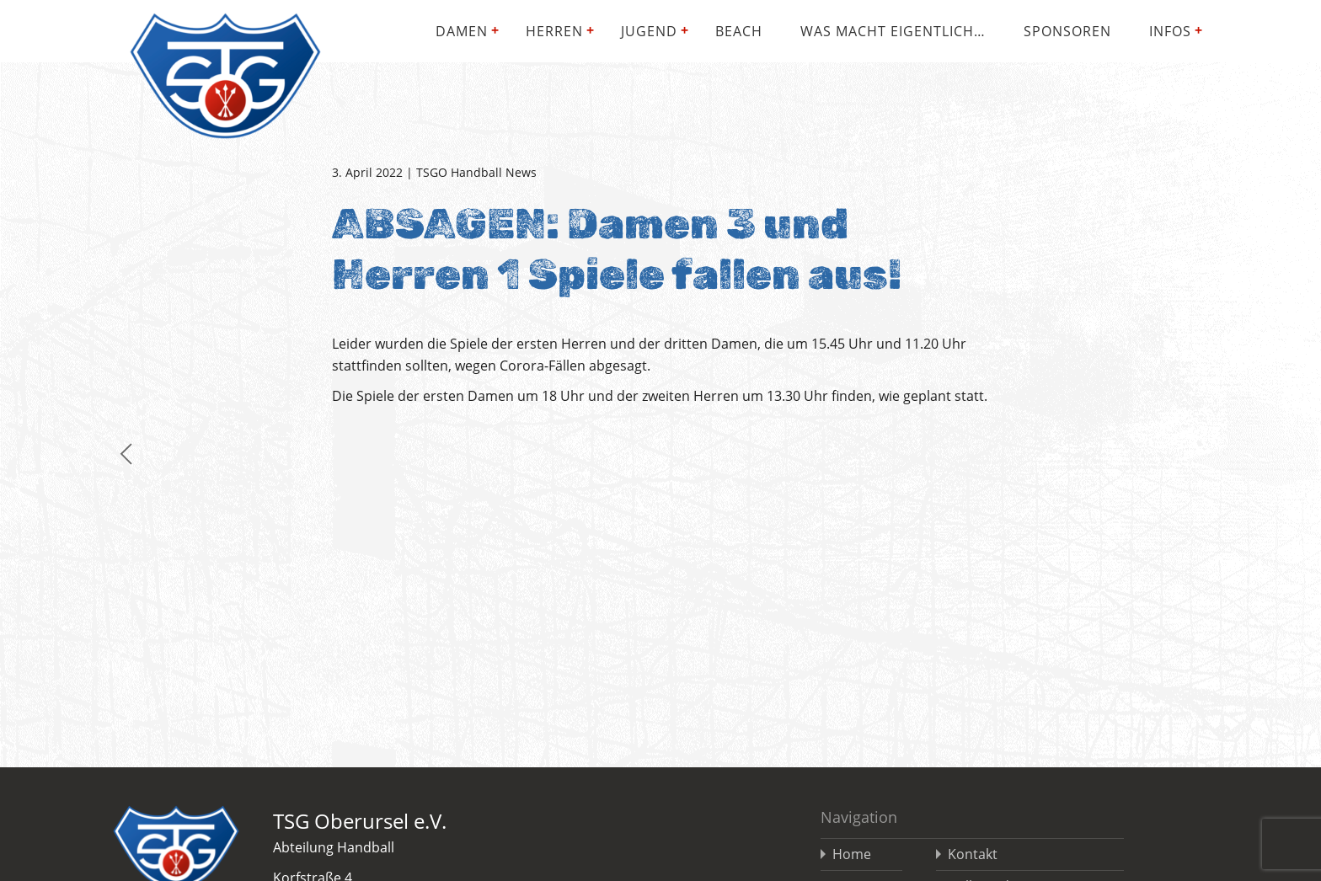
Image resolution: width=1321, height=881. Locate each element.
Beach (738, 31)
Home (851, 854)
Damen (462, 31)
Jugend (649, 31)
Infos (1170, 31)
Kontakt (972, 854)
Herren (554, 31)
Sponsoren (1067, 31)
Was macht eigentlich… (893, 31)
